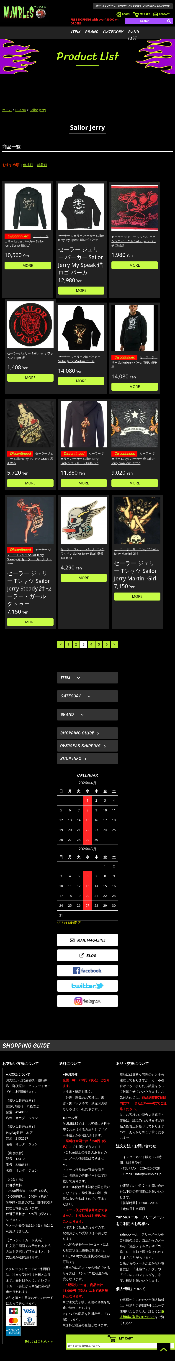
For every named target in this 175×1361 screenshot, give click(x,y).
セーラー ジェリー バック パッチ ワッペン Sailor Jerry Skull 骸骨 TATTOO (108, 452)
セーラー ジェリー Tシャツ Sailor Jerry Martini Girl (152, 449)
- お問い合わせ (158, 1321)
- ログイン (122, 1308)
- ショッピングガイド (129, 1328)
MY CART (141, 14)
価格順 (28, 164)
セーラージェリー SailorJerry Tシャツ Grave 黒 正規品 (109, 360)
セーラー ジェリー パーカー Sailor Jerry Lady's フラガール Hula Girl (152, 362)
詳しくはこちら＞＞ (39, 1258)
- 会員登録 (122, 1301)
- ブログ (154, 1308)
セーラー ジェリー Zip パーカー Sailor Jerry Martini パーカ (20, 359)
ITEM (75, 32)
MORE (22, 259)
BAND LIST (133, 35)
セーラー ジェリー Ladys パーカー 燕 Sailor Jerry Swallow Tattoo (22, 452)
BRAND (91, 32)
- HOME (154, 1301)
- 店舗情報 (155, 1314)
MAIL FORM (33, 1330)
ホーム (7, 110)
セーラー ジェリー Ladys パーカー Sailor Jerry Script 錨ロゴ (22, 232)
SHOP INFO (70, 674)
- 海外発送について (127, 1321)
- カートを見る (125, 1314)
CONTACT (161, 14)
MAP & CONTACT (106, 5)
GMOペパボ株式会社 (100, 1356)
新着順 (42, 164)
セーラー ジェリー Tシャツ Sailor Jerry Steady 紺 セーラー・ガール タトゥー (65, 455)
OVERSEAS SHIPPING (156, 5)
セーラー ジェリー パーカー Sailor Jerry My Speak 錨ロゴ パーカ (65, 229)
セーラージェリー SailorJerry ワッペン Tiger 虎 (149, 229)
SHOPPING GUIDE (129, 5)
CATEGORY (113, 32)
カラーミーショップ (52, 1356)
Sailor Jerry (38, 110)
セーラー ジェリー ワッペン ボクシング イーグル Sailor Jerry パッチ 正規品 (109, 231)
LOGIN (123, 14)
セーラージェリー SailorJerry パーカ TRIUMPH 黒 (65, 360)
